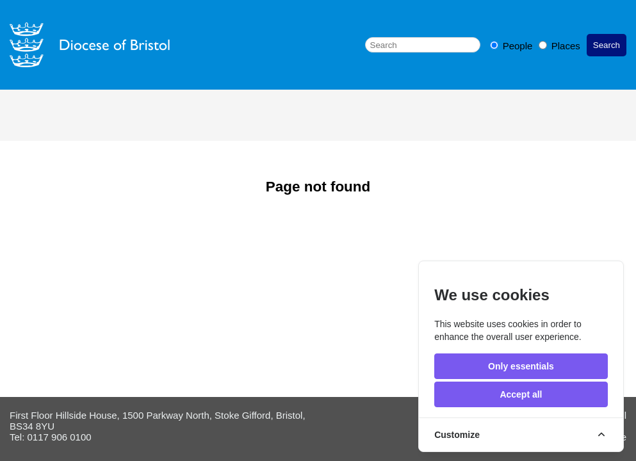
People (512, 45)
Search (606, 45)
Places (559, 45)
